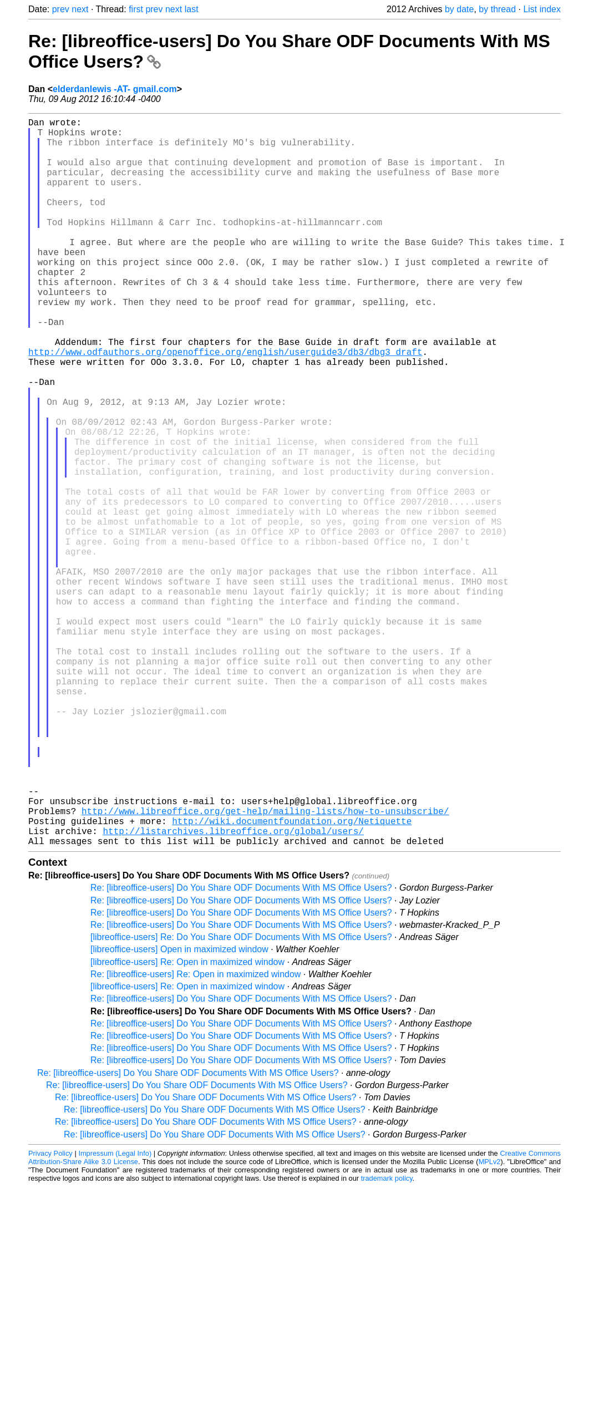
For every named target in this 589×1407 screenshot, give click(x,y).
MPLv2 (490, 1323)
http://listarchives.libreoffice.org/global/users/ (233, 990)
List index (542, 9)
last (192, 9)
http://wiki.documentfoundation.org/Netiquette (292, 978)
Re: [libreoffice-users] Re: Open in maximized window (195, 1136)
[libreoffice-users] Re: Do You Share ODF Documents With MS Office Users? (241, 1099)
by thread (497, 9)
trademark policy (387, 1340)
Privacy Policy (50, 1315)
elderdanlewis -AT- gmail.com (115, 89)
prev (60, 9)
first (136, 9)
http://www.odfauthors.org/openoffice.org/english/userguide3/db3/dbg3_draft (225, 405)
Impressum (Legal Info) (114, 1315)
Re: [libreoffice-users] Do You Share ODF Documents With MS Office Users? (241, 1049)
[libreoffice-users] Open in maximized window (179, 1111)
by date (459, 9)
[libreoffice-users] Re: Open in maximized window (187, 1124)
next (80, 9)
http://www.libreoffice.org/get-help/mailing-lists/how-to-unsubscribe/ (265, 966)
